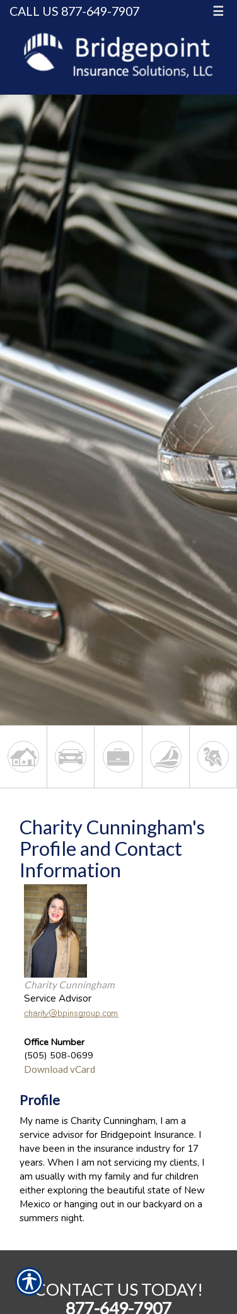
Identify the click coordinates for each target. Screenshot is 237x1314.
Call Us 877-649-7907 (74, 11)
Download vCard (59, 1069)
